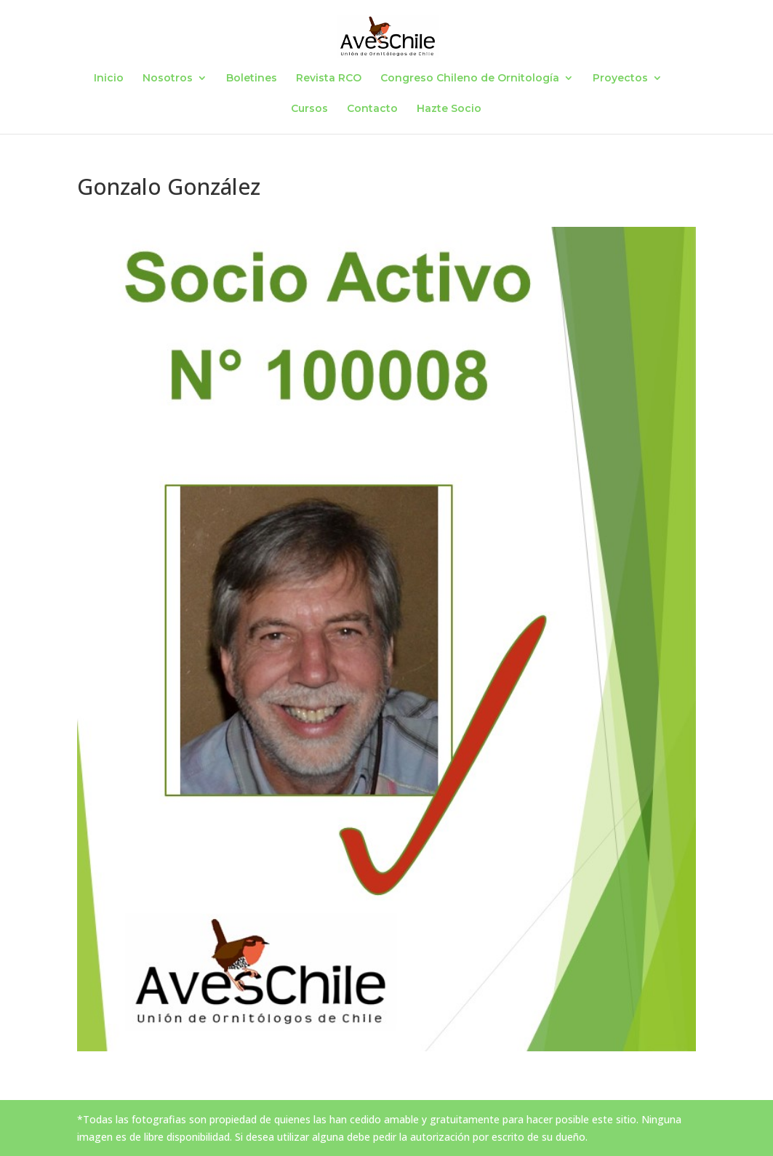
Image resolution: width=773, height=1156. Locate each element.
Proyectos (620, 78)
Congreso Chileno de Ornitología (469, 78)
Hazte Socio (449, 109)
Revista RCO (328, 78)
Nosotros (168, 78)
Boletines (251, 78)
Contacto (372, 109)
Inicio (109, 78)
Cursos (309, 109)
